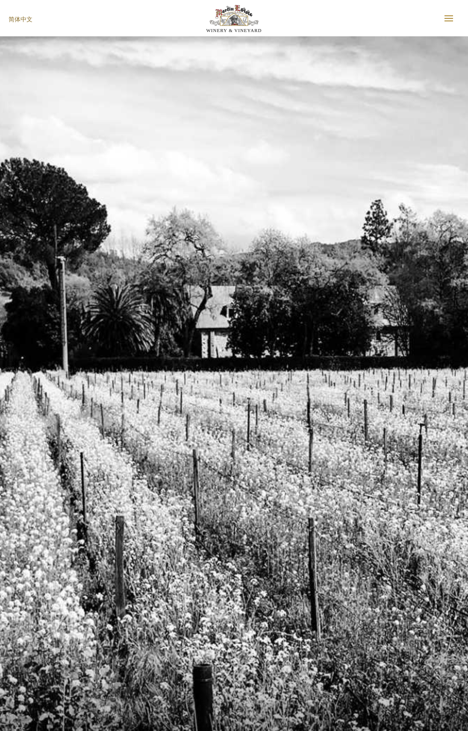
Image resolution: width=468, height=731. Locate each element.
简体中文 (20, 19)
